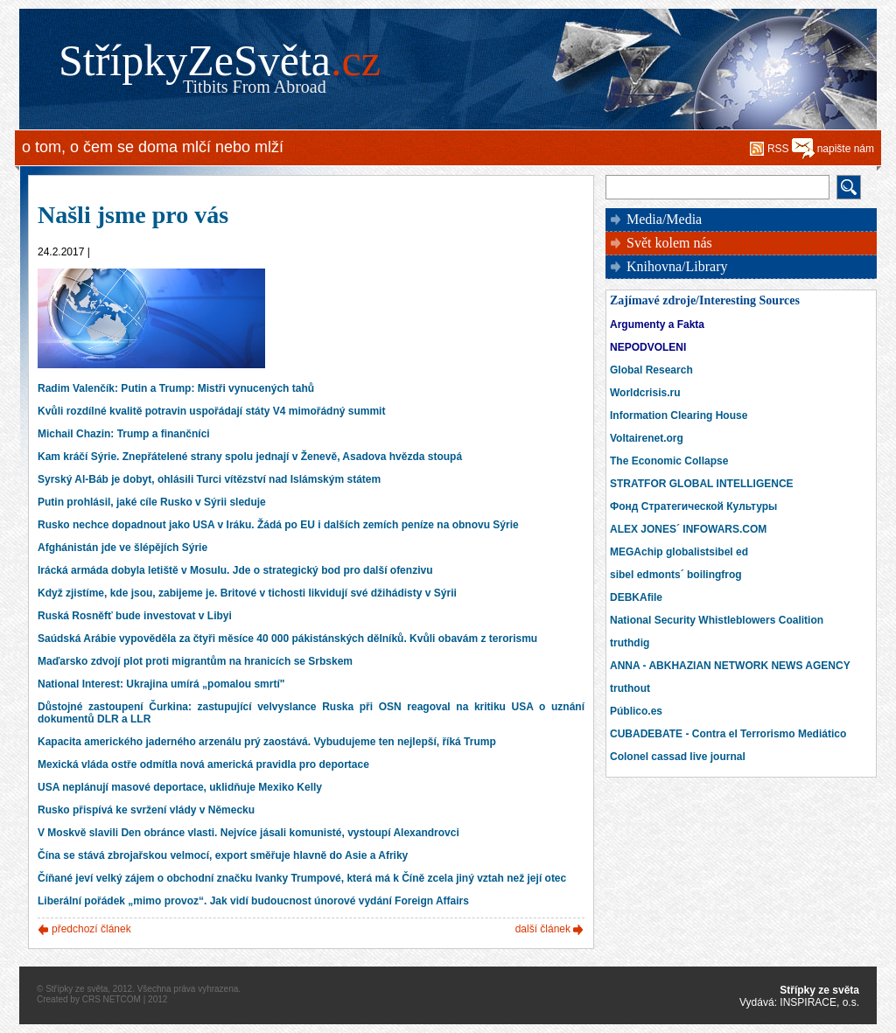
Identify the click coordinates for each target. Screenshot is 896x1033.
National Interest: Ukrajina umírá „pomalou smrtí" (161, 684)
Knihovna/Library (677, 266)
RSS (778, 149)
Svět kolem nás (669, 242)
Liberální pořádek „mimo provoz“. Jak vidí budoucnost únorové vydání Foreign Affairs (253, 901)
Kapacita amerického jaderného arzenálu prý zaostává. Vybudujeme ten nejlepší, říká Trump (267, 742)
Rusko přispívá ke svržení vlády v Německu (146, 810)
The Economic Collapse (669, 461)
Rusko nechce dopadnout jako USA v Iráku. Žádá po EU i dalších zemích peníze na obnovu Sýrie (278, 525)
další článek (542, 929)
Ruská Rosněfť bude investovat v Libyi (135, 616)
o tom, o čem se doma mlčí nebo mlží (153, 147)
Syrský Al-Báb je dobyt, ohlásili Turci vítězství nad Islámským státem (209, 479)
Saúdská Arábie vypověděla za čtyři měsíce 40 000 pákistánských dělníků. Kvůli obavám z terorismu (287, 638)
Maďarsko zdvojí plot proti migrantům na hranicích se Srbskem (195, 661)
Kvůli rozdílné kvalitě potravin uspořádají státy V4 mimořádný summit (211, 411)
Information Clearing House (678, 415)
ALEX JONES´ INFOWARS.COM (688, 529)
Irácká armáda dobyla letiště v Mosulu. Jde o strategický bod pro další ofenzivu (235, 570)
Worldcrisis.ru (645, 393)
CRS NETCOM (111, 999)
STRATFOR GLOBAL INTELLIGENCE (702, 484)
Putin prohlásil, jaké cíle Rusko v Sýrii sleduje (152, 502)
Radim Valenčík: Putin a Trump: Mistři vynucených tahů (176, 388)
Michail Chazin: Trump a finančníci (124, 434)
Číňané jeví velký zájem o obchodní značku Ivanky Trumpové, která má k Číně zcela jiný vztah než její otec (302, 878)
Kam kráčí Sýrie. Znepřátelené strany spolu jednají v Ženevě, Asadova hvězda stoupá (250, 456)
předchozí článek (91, 929)
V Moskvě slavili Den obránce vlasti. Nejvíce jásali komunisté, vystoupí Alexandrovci (248, 833)
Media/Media (664, 219)
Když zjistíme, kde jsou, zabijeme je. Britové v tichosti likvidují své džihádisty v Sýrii (247, 593)
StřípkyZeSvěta (220, 60)
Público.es (636, 711)
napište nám (845, 149)
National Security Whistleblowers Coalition (716, 620)
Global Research (651, 370)
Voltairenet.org (646, 438)
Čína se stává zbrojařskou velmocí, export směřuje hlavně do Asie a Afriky (223, 855)
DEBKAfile (636, 597)
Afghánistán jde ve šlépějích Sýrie (122, 547)
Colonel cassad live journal (678, 756)
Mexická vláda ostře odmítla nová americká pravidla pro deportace (203, 764)
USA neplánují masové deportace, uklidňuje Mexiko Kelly (180, 787)
